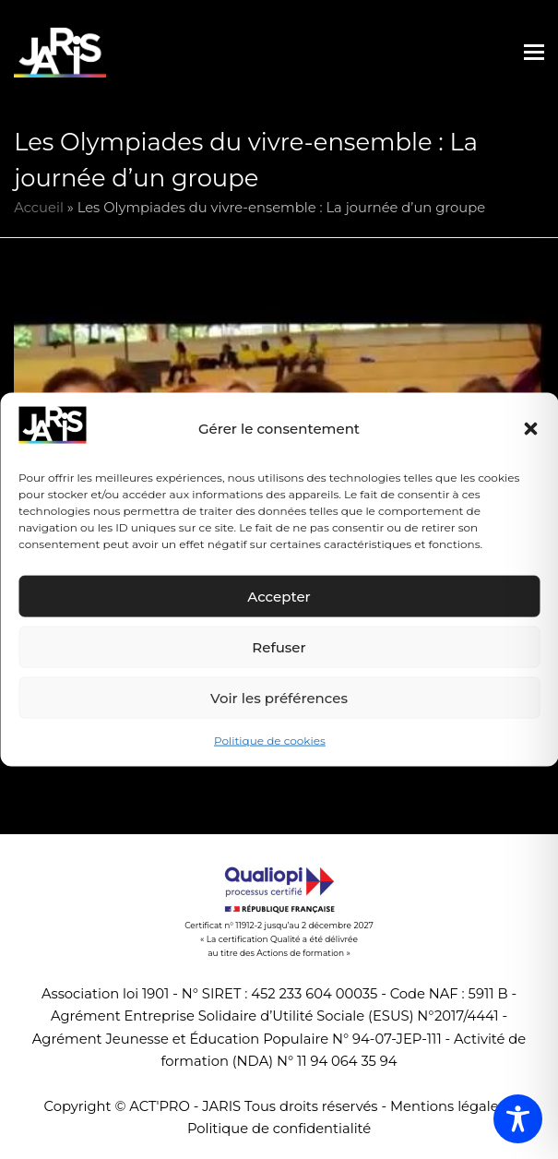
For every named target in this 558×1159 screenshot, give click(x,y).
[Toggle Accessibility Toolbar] (518, 1119)
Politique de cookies (270, 740)
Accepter (278, 596)
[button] (530, 429)
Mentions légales (447, 1106)
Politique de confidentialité (279, 1128)
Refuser (278, 647)
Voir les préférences (279, 698)
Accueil (39, 207)
